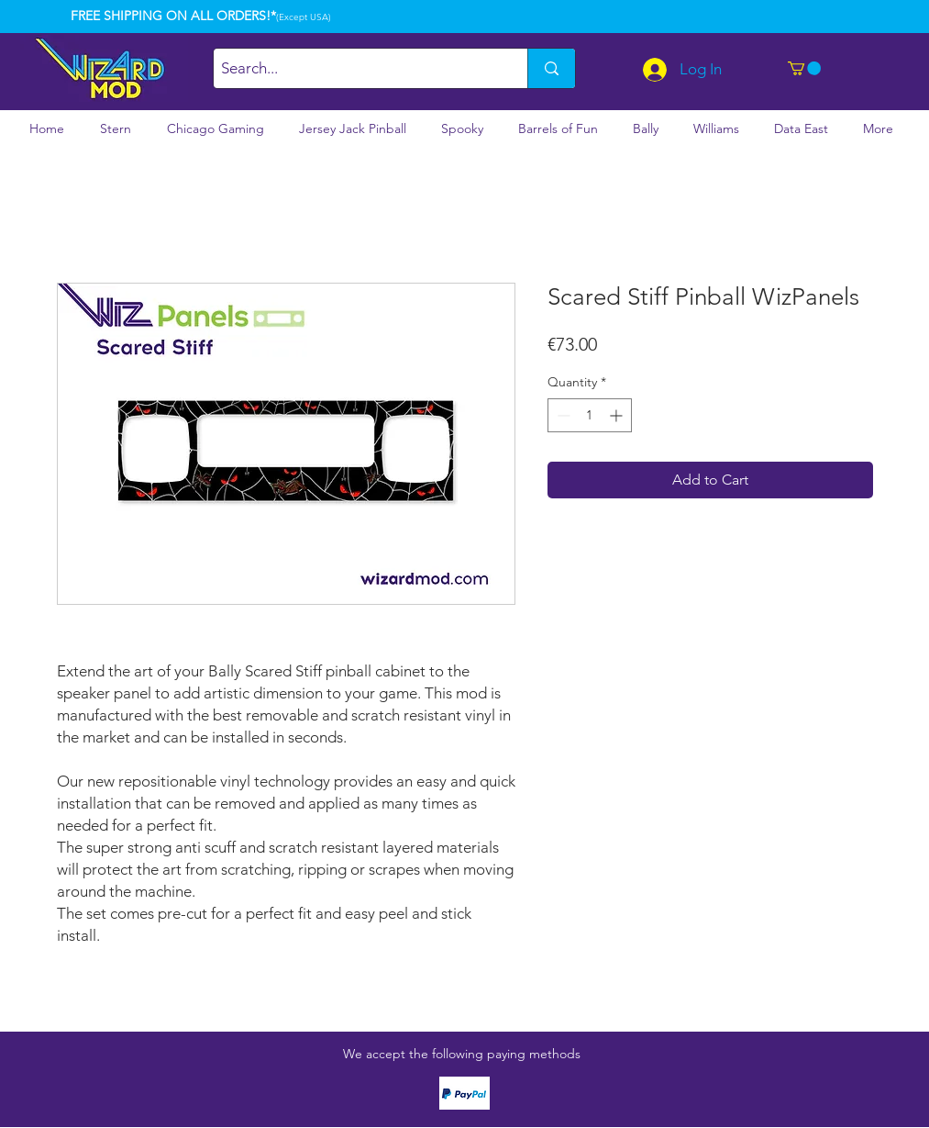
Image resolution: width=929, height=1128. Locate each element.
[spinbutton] (589, 415)
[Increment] (617, 415)
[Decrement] (561, 415)
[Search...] (355, 68)
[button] (804, 68)
